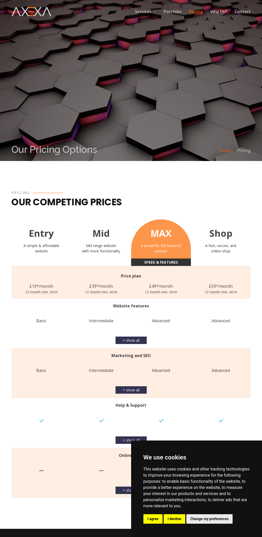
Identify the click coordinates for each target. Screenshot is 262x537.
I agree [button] (152, 519)
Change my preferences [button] (209, 519)
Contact (243, 11)
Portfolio (172, 11)
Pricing (196, 11)
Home (225, 150)
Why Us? (218, 11)
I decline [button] (174, 519)
